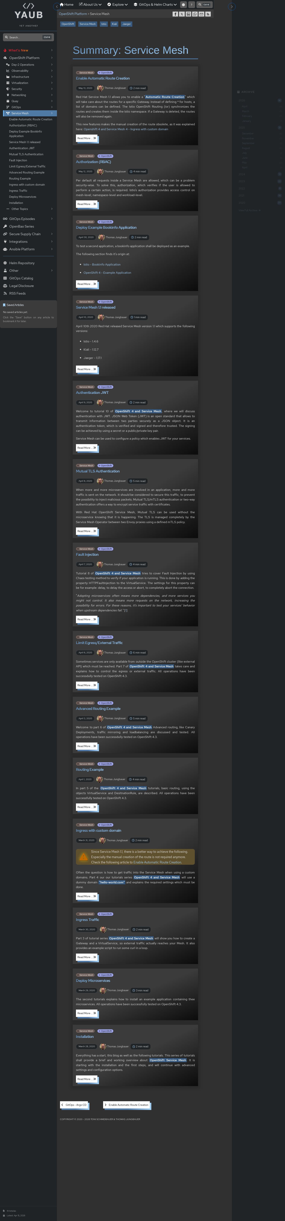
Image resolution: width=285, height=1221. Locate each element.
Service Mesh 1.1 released (24, 142)
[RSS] (208, 14)
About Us (90, 4)
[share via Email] (202, 14)
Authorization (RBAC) (23, 125)
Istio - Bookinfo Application (102, 264)
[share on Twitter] (182, 14)
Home (66, 4)
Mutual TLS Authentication (26, 154)
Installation (16, 203)
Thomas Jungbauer (111, 88)
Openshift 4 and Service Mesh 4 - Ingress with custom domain (126, 129)
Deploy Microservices (22, 197)
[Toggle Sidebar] (57, 6)
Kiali (114, 24)
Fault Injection (18, 160)
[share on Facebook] (176, 14)
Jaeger (126, 24)
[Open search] (28, 37)
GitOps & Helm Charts (155, 4)
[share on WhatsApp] (195, 14)
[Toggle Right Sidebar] (232, 6)
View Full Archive (248, 210)
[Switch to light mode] (183, 4)
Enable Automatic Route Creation (30, 119)
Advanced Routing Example (26, 172)
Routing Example (20, 179)
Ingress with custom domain (27, 185)
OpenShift (68, 24)
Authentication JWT (22, 148)
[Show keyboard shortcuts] (191, 4)
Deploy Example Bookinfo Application (25, 134)
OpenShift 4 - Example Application (107, 273)
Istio (103, 24)
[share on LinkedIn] (189, 14)
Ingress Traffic (18, 191)
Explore (117, 4)
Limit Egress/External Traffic (27, 166)
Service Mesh (88, 24)
